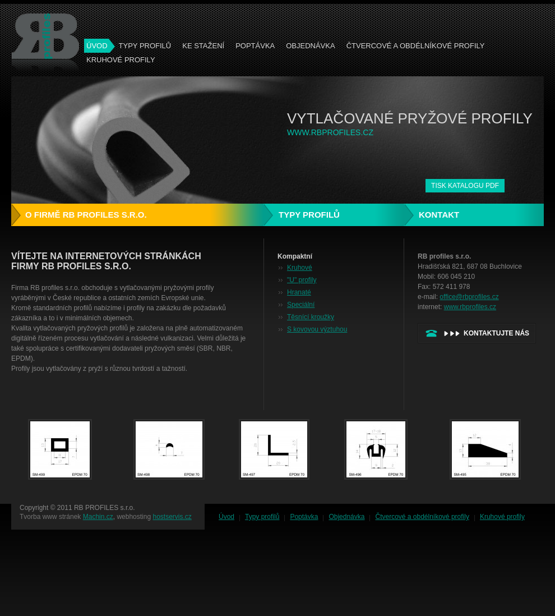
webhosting (134, 517)
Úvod (226, 517)
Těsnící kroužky (310, 317)
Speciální (300, 305)
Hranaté (299, 292)
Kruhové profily (120, 60)
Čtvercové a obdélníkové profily (415, 46)
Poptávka (255, 46)
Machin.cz (98, 517)
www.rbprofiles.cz (470, 307)
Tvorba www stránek (50, 517)
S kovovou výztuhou (317, 329)
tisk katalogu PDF (465, 186)
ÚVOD (97, 46)
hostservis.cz (171, 517)
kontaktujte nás (496, 333)
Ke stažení (203, 46)
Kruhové (299, 268)
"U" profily (302, 280)
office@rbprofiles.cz (469, 297)
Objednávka (310, 46)
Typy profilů (145, 46)
